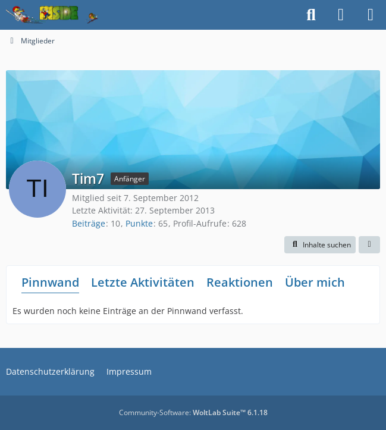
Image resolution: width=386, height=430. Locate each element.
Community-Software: (193, 412)
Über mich (315, 282)
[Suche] (311, 15)
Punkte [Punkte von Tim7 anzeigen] (139, 223)
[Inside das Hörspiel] (52, 15)
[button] (320, 245)
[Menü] (370, 15)
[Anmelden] (341, 15)
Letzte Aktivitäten (142, 282)
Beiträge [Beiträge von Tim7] (88, 223)
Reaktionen (239, 282)
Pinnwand (50, 282)
